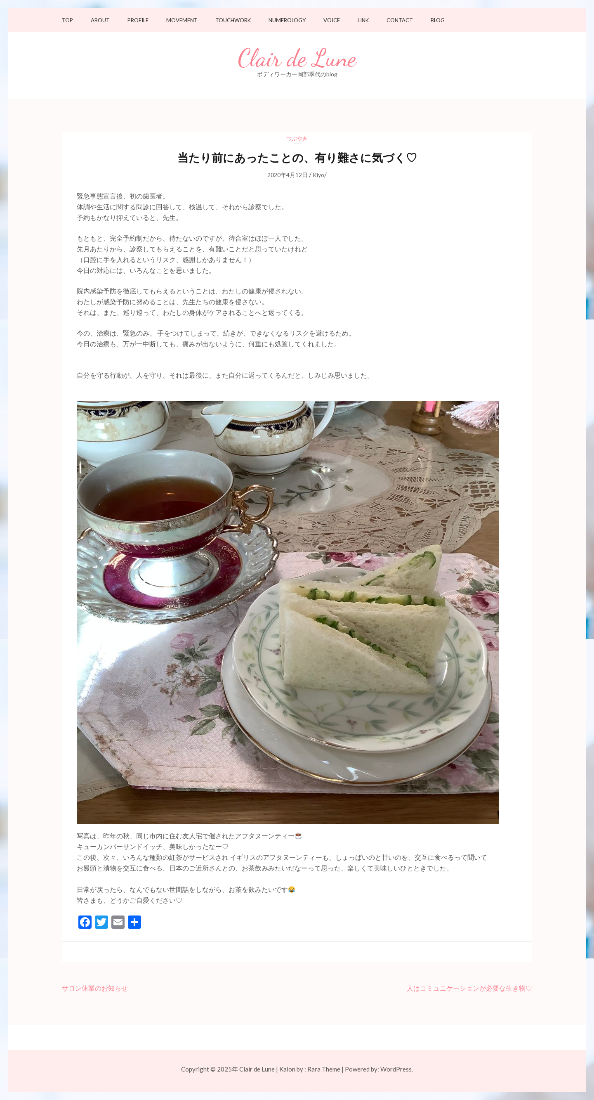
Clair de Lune (297, 58)
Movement (182, 20)
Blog (438, 20)
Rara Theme (323, 1069)
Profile (137, 20)
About (100, 20)
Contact (400, 20)
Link (363, 20)
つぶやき (297, 138)
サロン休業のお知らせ (95, 988)
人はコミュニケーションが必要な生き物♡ (469, 988)
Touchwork (233, 20)
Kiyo (318, 174)
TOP (67, 20)
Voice (331, 20)
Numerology (287, 20)
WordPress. (396, 1069)
